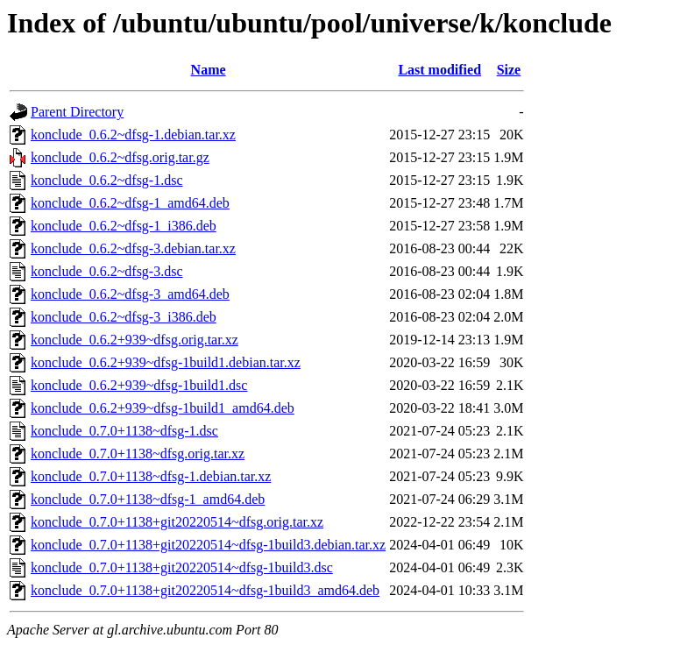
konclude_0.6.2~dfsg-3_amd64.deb (130, 294)
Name (208, 69)
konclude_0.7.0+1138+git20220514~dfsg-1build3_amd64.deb (205, 590)
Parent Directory (77, 111)
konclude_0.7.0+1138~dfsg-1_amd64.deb (148, 499)
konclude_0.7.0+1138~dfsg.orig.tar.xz (137, 453)
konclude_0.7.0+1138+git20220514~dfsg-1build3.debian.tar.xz (208, 544)
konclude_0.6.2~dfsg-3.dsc (107, 271)
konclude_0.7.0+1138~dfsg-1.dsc (124, 430)
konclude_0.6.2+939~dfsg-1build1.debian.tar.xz (166, 362)
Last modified (439, 69)
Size (509, 69)
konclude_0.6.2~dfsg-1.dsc (107, 180)
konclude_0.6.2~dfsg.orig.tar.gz (120, 157)
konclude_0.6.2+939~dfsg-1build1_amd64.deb (162, 407)
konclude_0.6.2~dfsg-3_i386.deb (123, 316)
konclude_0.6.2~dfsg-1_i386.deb (123, 225)
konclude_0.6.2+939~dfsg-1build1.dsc (139, 385)
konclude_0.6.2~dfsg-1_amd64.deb (130, 202)
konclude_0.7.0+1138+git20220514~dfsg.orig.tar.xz (177, 521)
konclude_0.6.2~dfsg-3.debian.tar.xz (133, 248)
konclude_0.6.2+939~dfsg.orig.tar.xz (134, 339)
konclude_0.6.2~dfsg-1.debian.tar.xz (133, 134)
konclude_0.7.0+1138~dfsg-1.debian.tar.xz (151, 476)
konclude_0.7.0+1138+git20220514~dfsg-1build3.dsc (182, 567)
